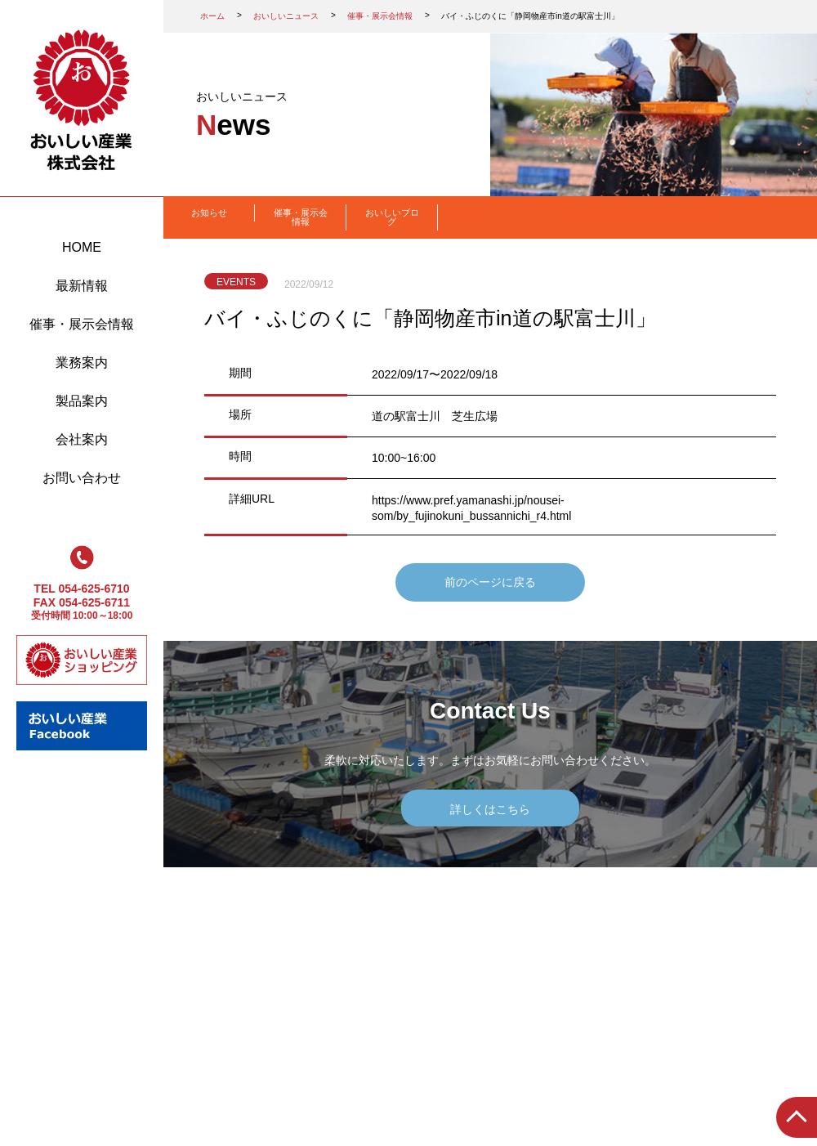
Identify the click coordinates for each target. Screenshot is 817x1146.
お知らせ (209, 212)
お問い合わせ (81, 478)
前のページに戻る (490, 582)
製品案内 (82, 401)
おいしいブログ (392, 217)
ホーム (212, 15)
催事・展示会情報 (81, 324)
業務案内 (82, 362)
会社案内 (82, 439)
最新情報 (82, 286)
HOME (81, 247)
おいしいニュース (286, 15)
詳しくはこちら (490, 809)
